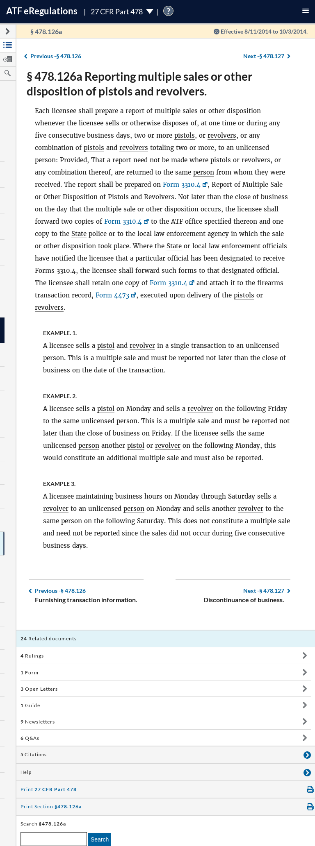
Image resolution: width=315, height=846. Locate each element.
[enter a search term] (54, 839)
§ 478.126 (55, 56)
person (45, 160)
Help (26, 772)
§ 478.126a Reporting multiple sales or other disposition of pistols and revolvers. (139, 83)
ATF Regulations (42, 10)
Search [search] (100, 839)
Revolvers (159, 197)
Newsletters (38, 722)
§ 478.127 (263, 56)
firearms (270, 283)
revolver (142, 345)
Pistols (118, 197)
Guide (30, 705)
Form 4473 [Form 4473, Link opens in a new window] (112, 295)
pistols (184, 135)
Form (30, 672)
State (79, 234)
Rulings (32, 656)
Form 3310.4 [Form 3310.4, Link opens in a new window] (182, 184)
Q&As (30, 738)
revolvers (222, 135)
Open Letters (39, 689)
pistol (105, 345)
